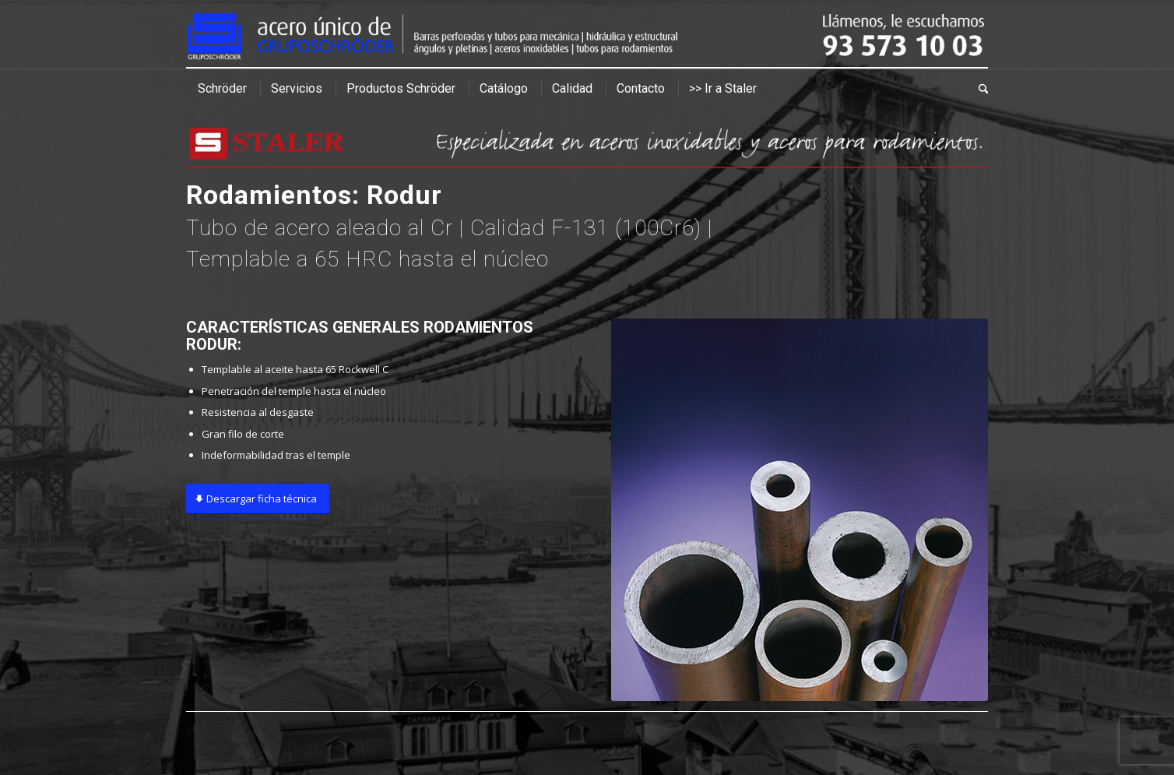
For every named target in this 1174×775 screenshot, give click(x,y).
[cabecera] (587, 34)
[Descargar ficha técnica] (257, 499)
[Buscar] (978, 88)
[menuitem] (222, 88)
